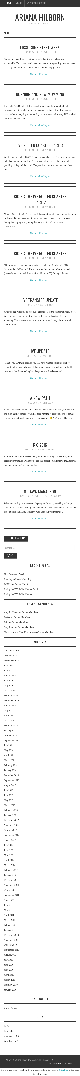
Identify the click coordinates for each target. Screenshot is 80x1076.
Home (9, 3)
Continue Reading (40, 74)
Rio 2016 (40, 445)
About (19, 3)
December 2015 (11, 700)
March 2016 (9, 690)
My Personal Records (37, 3)
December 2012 (11, 820)
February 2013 (11, 810)
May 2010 (8, 970)
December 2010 (11, 935)
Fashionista (55, 1063)
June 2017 (8, 670)
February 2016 (11, 695)
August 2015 (10, 705)
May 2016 (8, 685)
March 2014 (9, 760)
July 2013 (8, 790)
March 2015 (9, 720)
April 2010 (9, 975)
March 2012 (9, 865)
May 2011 (8, 910)
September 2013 (11, 780)
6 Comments (56, 496)
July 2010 (8, 960)
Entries (9, 1031)
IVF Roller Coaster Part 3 (40, 145)
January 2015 (10, 730)
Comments (11, 1036)
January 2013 (10, 815)
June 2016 (8, 680)
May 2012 (8, 855)
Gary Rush (9, 627)
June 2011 (8, 905)
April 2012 (9, 860)
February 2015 (11, 725)
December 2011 (11, 880)
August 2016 (10, 675)
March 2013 (9, 805)
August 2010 (10, 955)
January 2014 (10, 770)
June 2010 (8, 965)
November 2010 (11, 940)
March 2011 (9, 920)
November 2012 (11, 825)
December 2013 (11, 775)
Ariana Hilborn (40, 17)
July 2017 (8, 665)
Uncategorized (11, 1008)
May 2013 (8, 800)
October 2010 (10, 945)
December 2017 (11, 660)
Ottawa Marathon (40, 491)
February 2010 (11, 985)
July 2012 (8, 845)
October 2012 (10, 830)
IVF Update (40, 351)
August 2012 (10, 840)
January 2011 (10, 930)
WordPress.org (11, 1041)
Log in (7, 1026)
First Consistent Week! (40, 47)
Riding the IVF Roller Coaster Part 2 (40, 199)
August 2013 (10, 785)
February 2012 (11, 870)
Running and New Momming (40, 94)
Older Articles (16, 538)
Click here (63, 1070)
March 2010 (9, 980)
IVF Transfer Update (40, 300)
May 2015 (8, 710)
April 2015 (9, 715)
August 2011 (10, 900)
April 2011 (9, 915)
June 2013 (8, 795)
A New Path (40, 398)
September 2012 (11, 835)
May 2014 (8, 750)
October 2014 (10, 735)
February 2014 (11, 765)
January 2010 (10, 990)
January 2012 (10, 875)
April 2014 (9, 755)
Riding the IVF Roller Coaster (40, 253)
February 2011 (11, 925)
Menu (7, 33)
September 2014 (11, 740)
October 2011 (10, 890)
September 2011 (11, 895)
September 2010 (11, 950)
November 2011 (11, 885)
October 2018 (10, 655)
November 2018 (11, 650)
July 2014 (8, 745)
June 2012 (8, 850)
